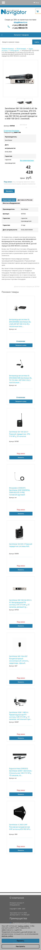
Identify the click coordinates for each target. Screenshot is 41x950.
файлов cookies (7, 936)
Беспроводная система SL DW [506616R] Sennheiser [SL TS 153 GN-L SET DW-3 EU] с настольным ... (20, 379)
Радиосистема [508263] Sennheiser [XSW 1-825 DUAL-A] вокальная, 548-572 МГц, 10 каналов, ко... (20, 771)
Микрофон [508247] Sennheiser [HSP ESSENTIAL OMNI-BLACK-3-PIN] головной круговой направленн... (19, 491)
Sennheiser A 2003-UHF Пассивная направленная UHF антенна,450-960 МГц (19, 827)
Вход (37, 3)
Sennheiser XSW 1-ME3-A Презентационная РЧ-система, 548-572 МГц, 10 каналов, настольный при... (20, 715)
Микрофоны (14, 50)
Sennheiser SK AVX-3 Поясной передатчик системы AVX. (20, 545)
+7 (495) (19, 28)
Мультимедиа (21, 49)
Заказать (9, 191)
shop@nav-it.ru (20, 22)
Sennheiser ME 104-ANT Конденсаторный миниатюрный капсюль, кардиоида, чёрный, (19, 659)
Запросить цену (20, 345)
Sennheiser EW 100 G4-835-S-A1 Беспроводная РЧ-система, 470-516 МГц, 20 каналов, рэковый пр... (20, 603)
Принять (20, 941)
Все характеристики (27, 160)
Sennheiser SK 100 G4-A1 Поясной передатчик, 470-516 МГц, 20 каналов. (19, 434)
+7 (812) (19, 25)
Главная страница (8, 49)
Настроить (20, 946)
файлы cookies (23, 926)
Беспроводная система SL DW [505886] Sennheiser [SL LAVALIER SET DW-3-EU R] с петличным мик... (20, 322)
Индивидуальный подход (21, 923)
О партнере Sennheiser (11, 131)
